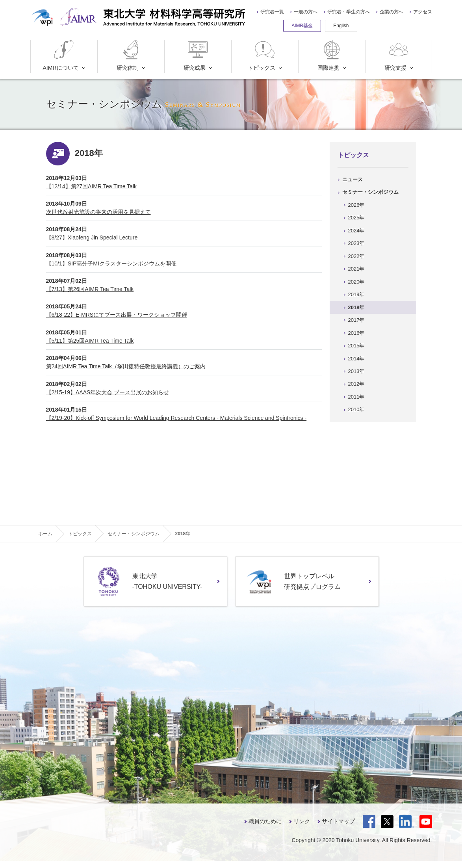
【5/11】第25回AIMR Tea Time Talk (90, 341)
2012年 (356, 384)
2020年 (356, 282)
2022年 (356, 256)
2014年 (356, 359)
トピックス (262, 55)
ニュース (352, 179)
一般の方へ (305, 12)
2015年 (356, 346)
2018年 (356, 307)
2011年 (356, 397)
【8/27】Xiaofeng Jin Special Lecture (92, 237)
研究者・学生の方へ (348, 12)
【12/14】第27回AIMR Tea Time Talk (91, 186)
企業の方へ (391, 12)
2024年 (356, 231)
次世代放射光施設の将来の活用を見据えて (98, 212)
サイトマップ (338, 821)
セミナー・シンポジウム (370, 192)
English (341, 25)
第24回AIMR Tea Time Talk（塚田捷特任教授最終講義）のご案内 (126, 366)
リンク (301, 821)
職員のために (265, 821)
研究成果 (196, 55)
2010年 (356, 409)
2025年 (356, 218)
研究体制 (129, 55)
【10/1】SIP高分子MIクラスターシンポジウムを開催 (111, 263)
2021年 (356, 269)
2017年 (356, 320)
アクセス (422, 12)
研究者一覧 (272, 12)
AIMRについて (61, 55)
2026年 (356, 205)
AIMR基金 (302, 25)
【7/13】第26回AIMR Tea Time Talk (90, 289)
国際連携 (330, 55)
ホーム (45, 533)
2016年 (356, 333)
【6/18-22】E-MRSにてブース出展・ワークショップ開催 (116, 315)
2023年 (356, 243)
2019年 (356, 294)
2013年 (356, 371)
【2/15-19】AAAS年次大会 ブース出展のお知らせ (107, 392)
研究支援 (397, 55)
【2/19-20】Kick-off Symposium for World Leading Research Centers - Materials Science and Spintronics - (176, 418)
